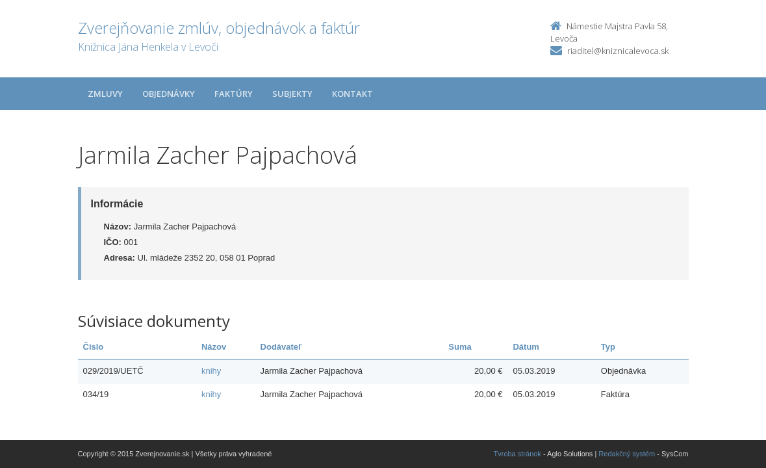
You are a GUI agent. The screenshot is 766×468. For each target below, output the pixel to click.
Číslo (93, 347)
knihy (211, 371)
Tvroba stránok (517, 454)
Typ (608, 347)
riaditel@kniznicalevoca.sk (618, 51)
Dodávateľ (281, 347)
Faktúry (233, 93)
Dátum (526, 347)
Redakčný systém (626, 454)
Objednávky (168, 93)
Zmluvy (105, 93)
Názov (213, 347)
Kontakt (352, 93)
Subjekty (292, 93)
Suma (459, 347)
